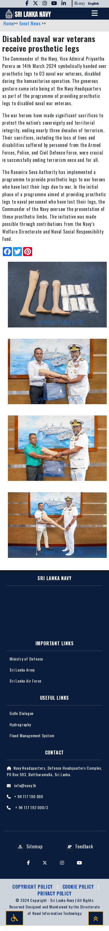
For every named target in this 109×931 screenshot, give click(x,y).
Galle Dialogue (22, 713)
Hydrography (20, 724)
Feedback (79, 846)
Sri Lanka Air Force (25, 681)
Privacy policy (54, 893)
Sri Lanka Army (22, 670)
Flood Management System (32, 735)
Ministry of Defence (26, 659)
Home (8, 23)
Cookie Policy (79, 886)
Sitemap (29, 846)
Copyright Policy (33, 886)
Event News (30, 23)
